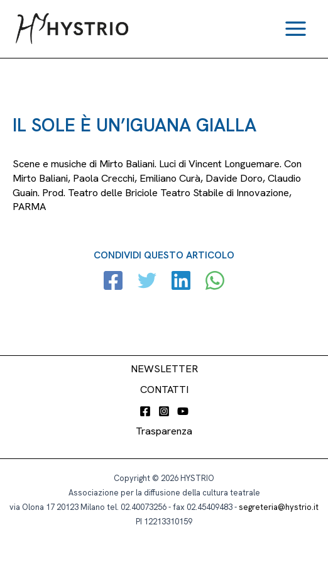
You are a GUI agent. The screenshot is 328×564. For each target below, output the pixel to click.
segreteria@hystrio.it (279, 507)
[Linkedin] (181, 282)
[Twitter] (147, 282)
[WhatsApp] (214, 282)
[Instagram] (164, 411)
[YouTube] (183, 411)
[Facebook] (113, 282)
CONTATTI (164, 389)
